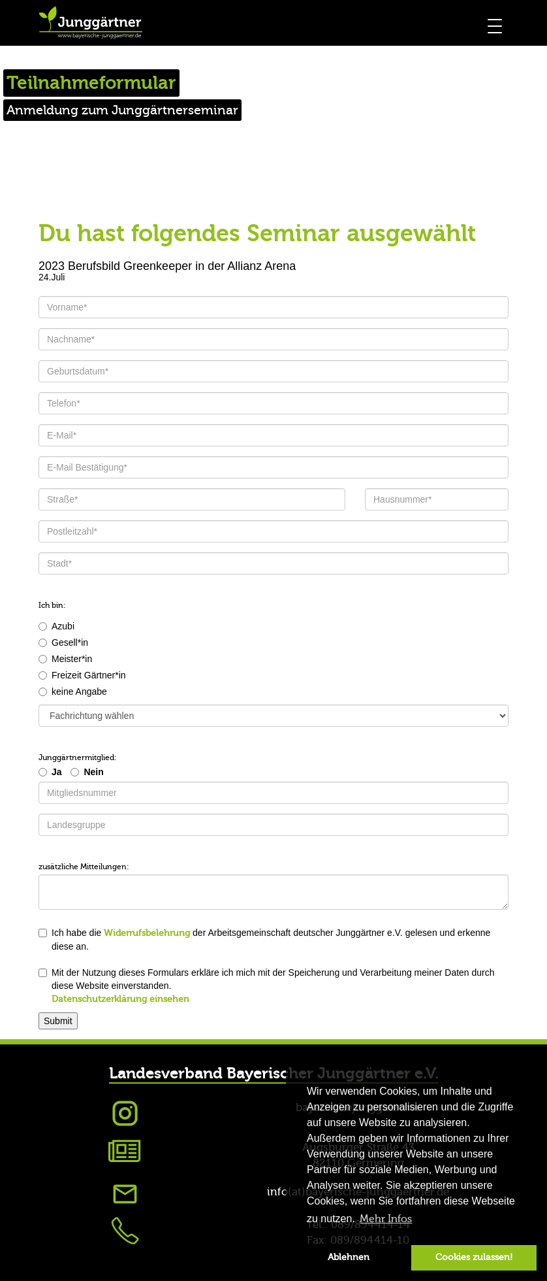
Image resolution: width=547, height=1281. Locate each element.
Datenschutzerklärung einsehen (120, 999)
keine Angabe (73, 691)
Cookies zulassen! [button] (473, 1257)
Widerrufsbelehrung (147, 933)
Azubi (56, 626)
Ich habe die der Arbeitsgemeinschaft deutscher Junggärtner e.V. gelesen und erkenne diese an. (264, 939)
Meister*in (65, 659)
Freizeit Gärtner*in (82, 675)
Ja (57, 772)
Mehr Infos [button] (386, 1219)
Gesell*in (63, 642)
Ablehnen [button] (348, 1257)
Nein (93, 772)
